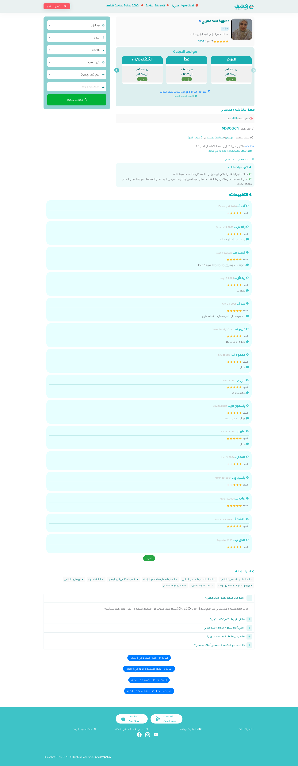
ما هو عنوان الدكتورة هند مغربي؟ (227, 619)
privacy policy (103, 756)
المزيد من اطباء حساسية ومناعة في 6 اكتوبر (149, 668)
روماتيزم (230, 137)
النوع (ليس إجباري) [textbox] (90, 74)
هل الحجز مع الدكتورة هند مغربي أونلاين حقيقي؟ (219, 645)
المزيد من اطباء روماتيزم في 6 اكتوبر (149, 657)
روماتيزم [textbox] (95, 25)
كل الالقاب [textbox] (94, 62)
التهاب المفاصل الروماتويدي (124, 579)
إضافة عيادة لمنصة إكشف (124, 6)
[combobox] (74, 25)
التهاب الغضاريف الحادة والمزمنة (160, 579)
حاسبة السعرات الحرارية (84, 729)
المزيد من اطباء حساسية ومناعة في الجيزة (149, 690)
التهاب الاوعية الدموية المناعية (236, 579)
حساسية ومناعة (215, 137)
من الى (231, 74)
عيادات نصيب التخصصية (239, 159)
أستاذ (225, 29)
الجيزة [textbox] (97, 37)
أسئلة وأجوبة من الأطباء (189, 729)
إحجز (231, 79)
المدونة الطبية (157, 6)
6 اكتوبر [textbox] (96, 49)
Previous (253, 70)
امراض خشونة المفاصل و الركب (235, 585)
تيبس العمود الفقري (202, 585)
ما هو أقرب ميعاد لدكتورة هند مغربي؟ (225, 598)
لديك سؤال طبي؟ (185, 6)
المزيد (149, 558)
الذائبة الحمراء (96, 579)
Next (117, 70)
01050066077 (230, 128)
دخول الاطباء (57, 6)
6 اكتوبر (198, 137)
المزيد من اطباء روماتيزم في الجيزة (149, 679)
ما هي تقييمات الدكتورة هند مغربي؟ (226, 637)
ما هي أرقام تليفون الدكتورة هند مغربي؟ (224, 628)
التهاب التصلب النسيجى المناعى (199, 579)
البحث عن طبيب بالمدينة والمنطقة (132, 729)
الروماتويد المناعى (74, 579)
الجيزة (190, 137)
